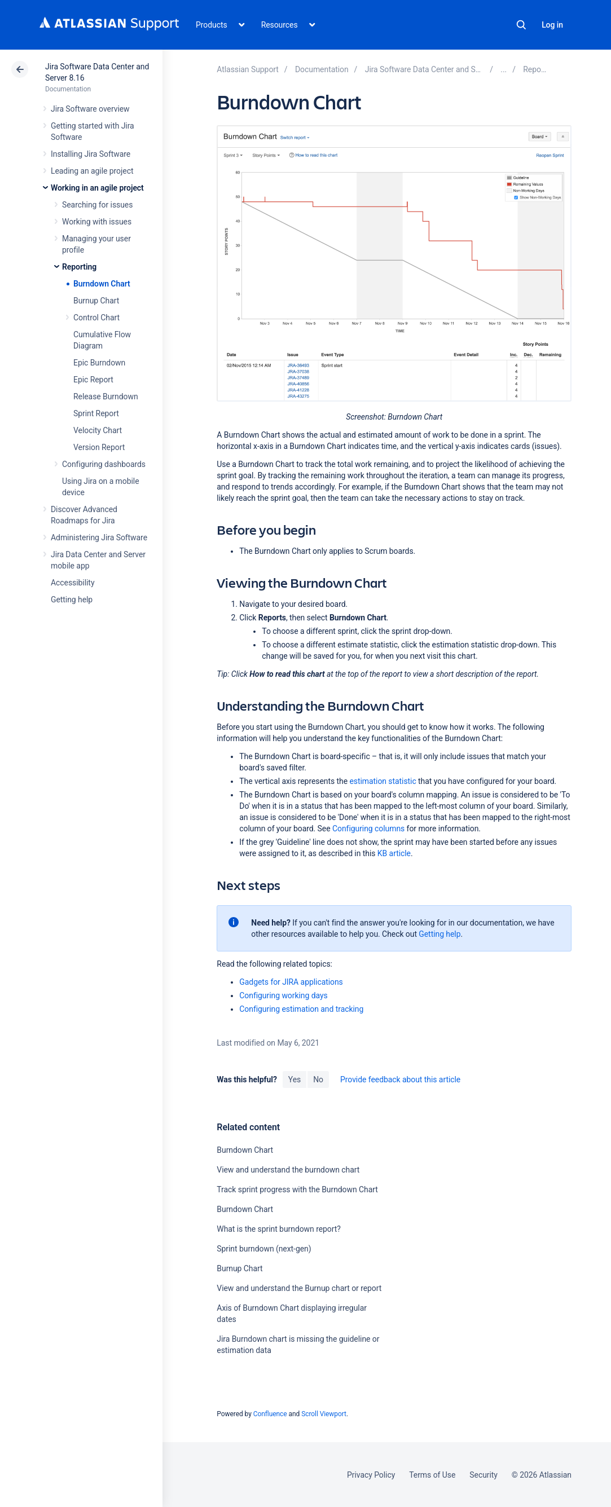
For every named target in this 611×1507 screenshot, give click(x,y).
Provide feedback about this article (400, 1079)
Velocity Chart (97, 430)
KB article (394, 853)
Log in (552, 24)
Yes (294, 1079)
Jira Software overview (90, 108)
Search (521, 25)
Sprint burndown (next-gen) (264, 1248)
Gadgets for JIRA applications (290, 981)
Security (483, 1474)
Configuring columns (368, 828)
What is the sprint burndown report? (279, 1228)
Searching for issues (97, 204)
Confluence (270, 1414)
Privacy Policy (371, 1474)
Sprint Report (96, 413)
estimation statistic (382, 781)
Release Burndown (105, 396)
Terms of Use (432, 1474)
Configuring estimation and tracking (301, 1009)
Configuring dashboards (104, 464)
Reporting (79, 266)
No (318, 1079)
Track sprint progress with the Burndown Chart (297, 1189)
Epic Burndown (99, 362)
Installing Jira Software (90, 153)
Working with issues (96, 221)
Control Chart (96, 317)
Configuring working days (283, 995)
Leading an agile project (92, 170)
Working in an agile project (97, 187)
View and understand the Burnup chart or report (299, 1288)
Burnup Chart (96, 300)
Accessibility (72, 582)
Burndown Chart (101, 283)
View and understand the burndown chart (288, 1169)
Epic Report (93, 379)
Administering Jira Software (99, 537)
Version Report (99, 447)
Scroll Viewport (323, 1414)
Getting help (72, 599)
